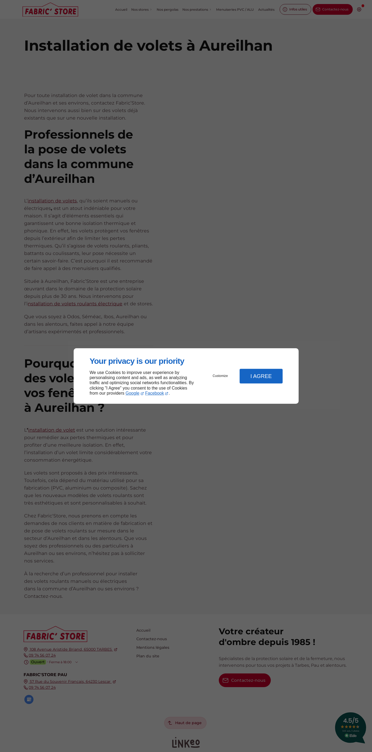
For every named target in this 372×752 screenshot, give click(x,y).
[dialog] (186, 376)
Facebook (154, 393)
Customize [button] (220, 376)
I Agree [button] (261, 376)
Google (133, 393)
